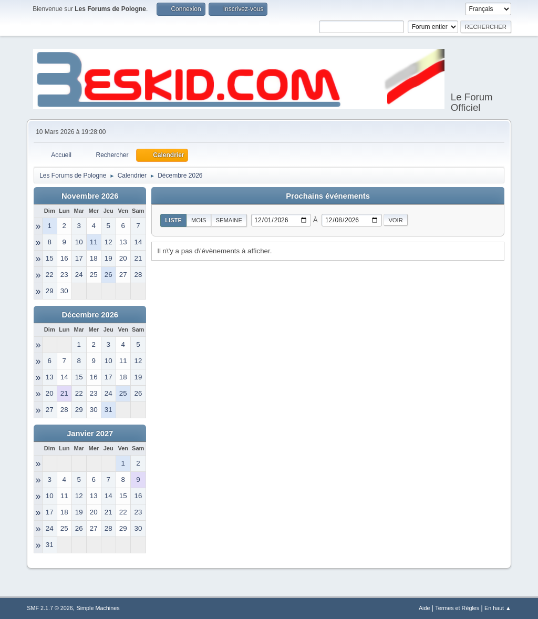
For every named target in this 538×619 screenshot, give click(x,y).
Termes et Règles (457, 608)
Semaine (229, 220)
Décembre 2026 (89, 315)
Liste (173, 220)
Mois (198, 220)
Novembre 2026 (89, 196)
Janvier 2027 (90, 433)
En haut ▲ (497, 608)
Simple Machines (98, 608)
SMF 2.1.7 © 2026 (50, 608)
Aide (424, 608)
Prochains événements (328, 196)
